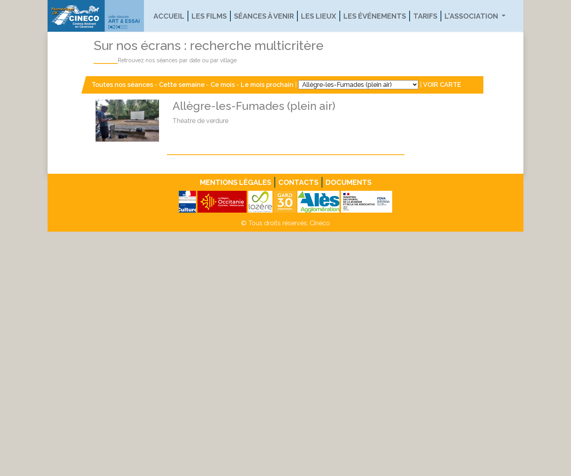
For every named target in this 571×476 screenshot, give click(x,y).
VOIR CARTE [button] (442, 84)
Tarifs (425, 16)
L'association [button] (472, 16)
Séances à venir (264, 16)
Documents (349, 182)
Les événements (374, 16)
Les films (209, 16)
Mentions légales (235, 182)
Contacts (298, 182)
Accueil (168, 16)
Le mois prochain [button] (267, 84)
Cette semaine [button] (182, 84)
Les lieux (318, 16)
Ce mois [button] (223, 84)
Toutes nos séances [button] (123, 84)
